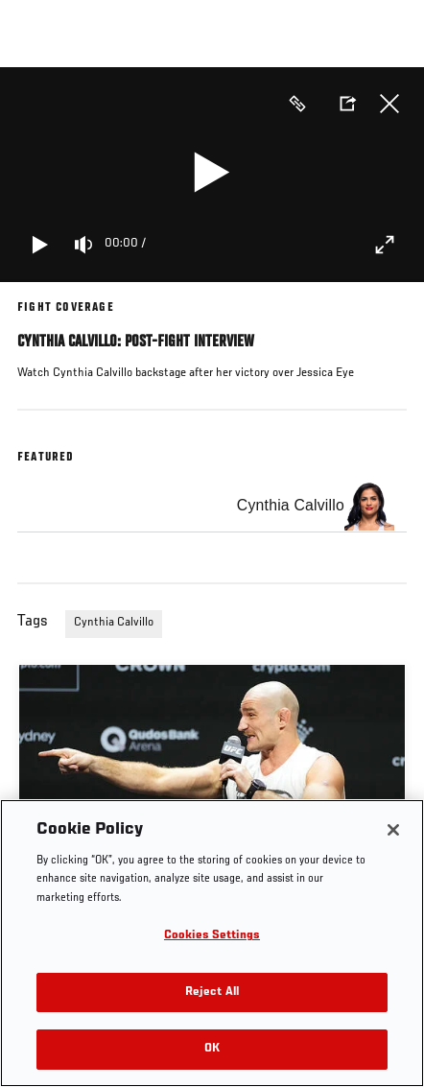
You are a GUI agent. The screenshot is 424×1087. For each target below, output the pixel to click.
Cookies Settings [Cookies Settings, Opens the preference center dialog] (212, 936)
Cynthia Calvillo (113, 622)
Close (389, 103)
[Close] (393, 830)
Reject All (212, 992)
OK (212, 1049)
